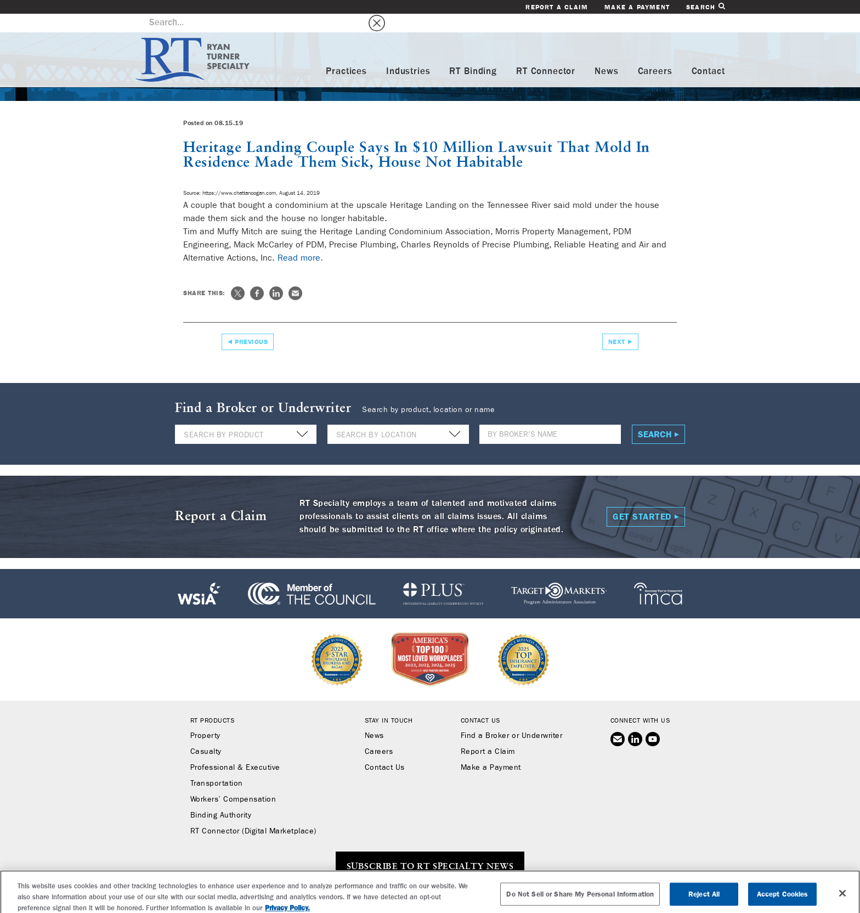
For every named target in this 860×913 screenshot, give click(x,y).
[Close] (842, 898)
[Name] (550, 415)
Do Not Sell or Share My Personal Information (580, 899)
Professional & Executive (235, 749)
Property (205, 717)
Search (705, 7)
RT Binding (473, 53)
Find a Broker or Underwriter (511, 717)
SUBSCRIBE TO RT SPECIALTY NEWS (430, 848)
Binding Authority (221, 797)
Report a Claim (556, 7)
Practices (346, 53)
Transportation (216, 765)
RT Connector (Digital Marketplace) (253, 812)
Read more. (300, 239)
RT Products (212, 702)
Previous (251, 323)
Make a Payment (637, 7)
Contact (708, 53)
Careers (655, 53)
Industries (408, 53)
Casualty (206, 733)
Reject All (704, 899)
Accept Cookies (782, 899)
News (606, 53)
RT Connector (545, 53)
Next (616, 323)
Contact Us (385, 749)
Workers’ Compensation (233, 781)
